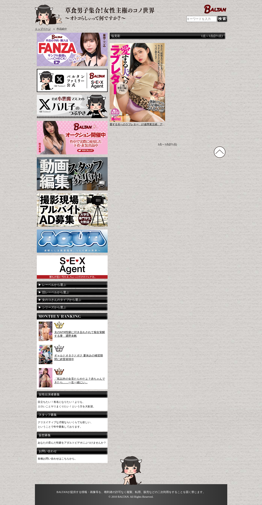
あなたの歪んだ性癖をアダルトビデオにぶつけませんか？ (72, 442)
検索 (222, 19)
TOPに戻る (219, 152)
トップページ (43, 29)
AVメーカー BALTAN (95, 15)
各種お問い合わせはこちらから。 (57, 458)
